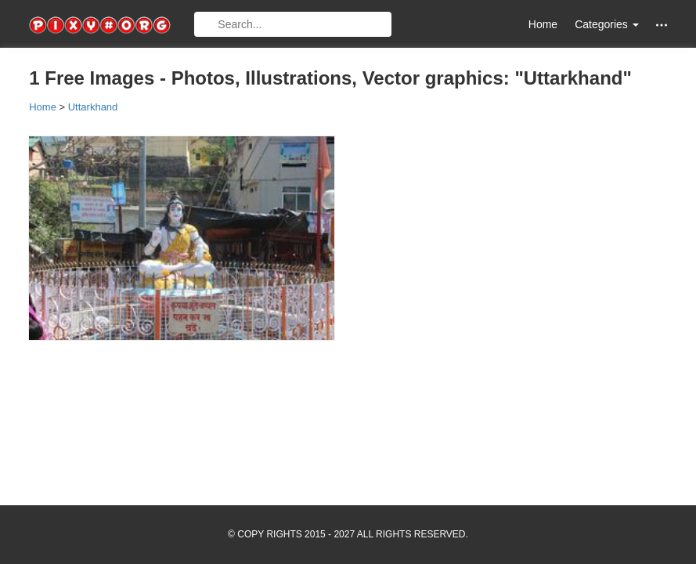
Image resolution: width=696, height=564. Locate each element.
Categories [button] (607, 24)
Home (542, 24)
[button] (661, 24)
